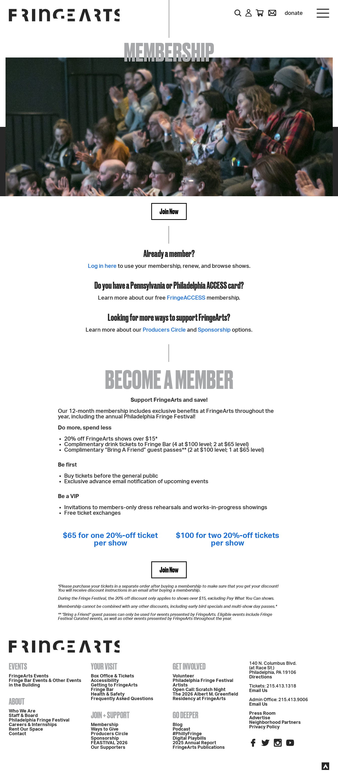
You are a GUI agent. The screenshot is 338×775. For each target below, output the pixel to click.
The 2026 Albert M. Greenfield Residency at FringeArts (205, 696)
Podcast (181, 729)
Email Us (258, 690)
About (17, 701)
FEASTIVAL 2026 (109, 743)
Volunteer (183, 676)
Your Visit (104, 666)
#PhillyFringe (187, 734)
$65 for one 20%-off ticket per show (110, 539)
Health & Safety (108, 694)
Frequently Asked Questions (122, 699)
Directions (260, 677)
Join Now (169, 211)
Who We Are (22, 711)
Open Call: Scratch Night (199, 689)
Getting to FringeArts (114, 685)
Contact (17, 734)
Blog (177, 725)
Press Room (262, 713)
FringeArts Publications (199, 747)
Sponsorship (214, 330)
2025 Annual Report (194, 743)
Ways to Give (105, 729)
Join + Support (110, 715)
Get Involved (189, 666)
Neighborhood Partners (275, 722)
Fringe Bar (102, 689)
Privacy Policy (264, 727)
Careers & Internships (33, 725)
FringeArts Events (29, 676)
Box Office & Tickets (112, 676)
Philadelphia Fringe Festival (39, 720)
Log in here (102, 266)
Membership (104, 725)
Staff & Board (23, 715)
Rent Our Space (26, 729)
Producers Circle (164, 330)
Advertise (259, 718)
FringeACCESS (186, 298)
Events (18, 666)
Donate (294, 13)
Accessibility (105, 680)
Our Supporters (108, 747)
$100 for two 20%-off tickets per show (227, 539)
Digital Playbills (189, 738)
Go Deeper (185, 715)
